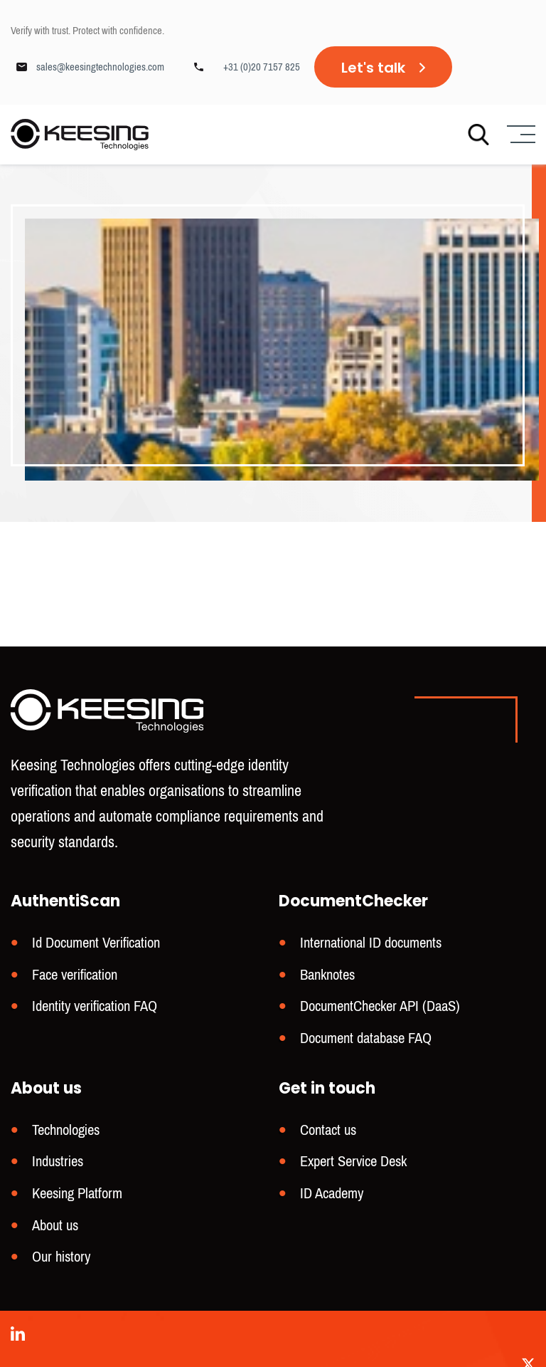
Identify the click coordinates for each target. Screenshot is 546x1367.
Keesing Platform (77, 1195)
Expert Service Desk (353, 1164)
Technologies (66, 1133)
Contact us (328, 1133)
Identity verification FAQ (94, 1010)
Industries (57, 1164)
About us (55, 1226)
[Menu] (519, 134)
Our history (61, 1257)
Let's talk (373, 68)
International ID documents (370, 949)
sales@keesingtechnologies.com (100, 67)
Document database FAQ (366, 1042)
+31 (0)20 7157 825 (261, 67)
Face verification (74, 980)
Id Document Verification (96, 949)
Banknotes (327, 980)
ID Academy (331, 1195)
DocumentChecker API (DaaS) (380, 1010)
